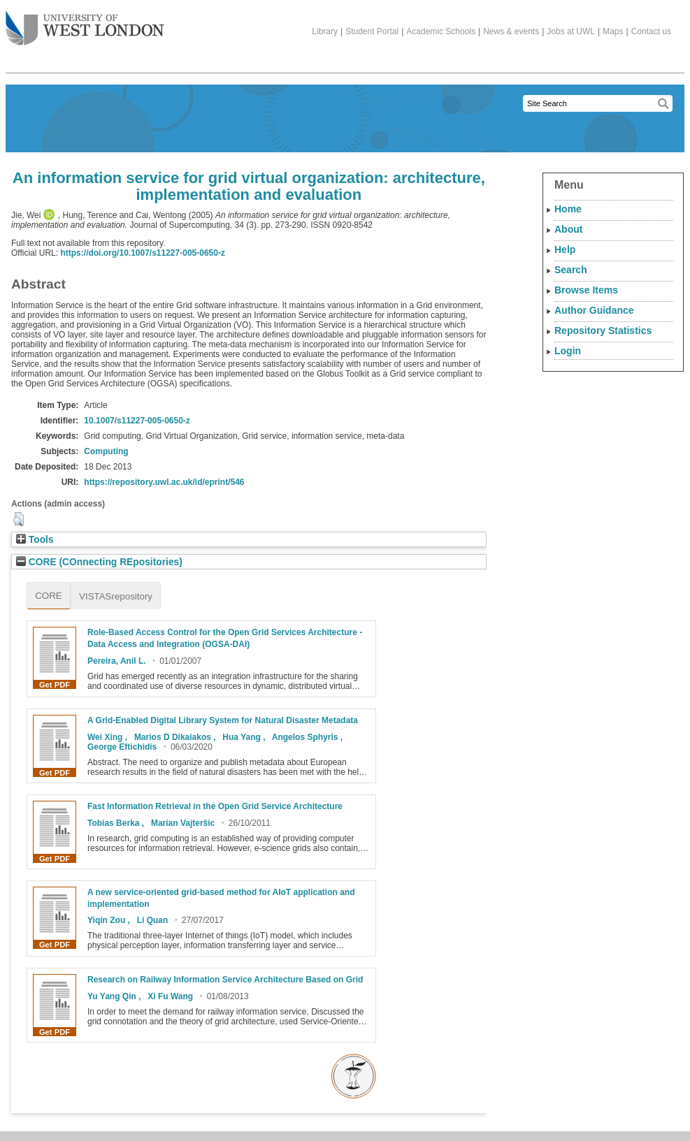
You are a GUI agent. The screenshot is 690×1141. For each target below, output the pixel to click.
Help (564, 249)
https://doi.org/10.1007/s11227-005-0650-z (142, 253)
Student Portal (371, 31)
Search (570, 269)
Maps (613, 31)
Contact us (651, 31)
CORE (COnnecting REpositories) (99, 562)
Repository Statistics (603, 330)
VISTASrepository (115, 596)
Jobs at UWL (571, 31)
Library (325, 31)
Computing (106, 451)
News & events (511, 31)
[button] (18, 519)
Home (568, 209)
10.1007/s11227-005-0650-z (136, 421)
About (568, 229)
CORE (48, 595)
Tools (35, 540)
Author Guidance (594, 310)
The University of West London (85, 23)
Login (567, 350)
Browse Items (586, 290)
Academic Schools (440, 31)
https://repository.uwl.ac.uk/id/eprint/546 (164, 482)
